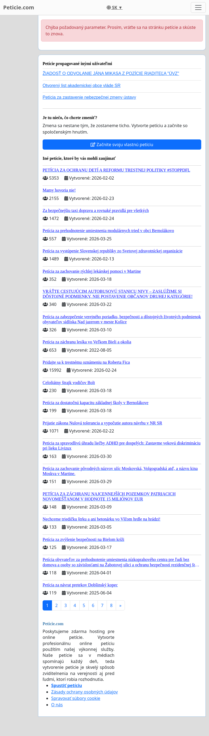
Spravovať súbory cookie (75, 698)
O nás (57, 705)
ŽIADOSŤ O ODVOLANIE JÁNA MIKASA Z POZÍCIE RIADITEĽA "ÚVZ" (111, 73)
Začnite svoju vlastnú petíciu (122, 144)
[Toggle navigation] (198, 7)
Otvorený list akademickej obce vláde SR (82, 85)
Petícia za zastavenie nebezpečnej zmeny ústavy (89, 97)
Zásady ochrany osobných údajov (84, 692)
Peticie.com (18, 7)
